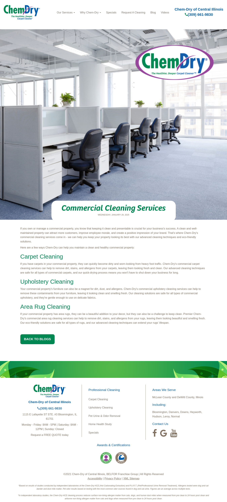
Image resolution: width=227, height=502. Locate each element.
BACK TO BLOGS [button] (37, 339)
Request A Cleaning (133, 12)
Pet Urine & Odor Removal (104, 416)
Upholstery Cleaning (101, 407)
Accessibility (95, 478)
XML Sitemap (131, 478)
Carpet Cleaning (98, 399)
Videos (165, 12)
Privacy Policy (113, 478)
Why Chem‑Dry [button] (90, 12)
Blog (153, 12)
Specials (111, 12)
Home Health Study (100, 424)
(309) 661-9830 (199, 14)
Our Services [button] (66, 12)
